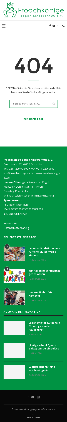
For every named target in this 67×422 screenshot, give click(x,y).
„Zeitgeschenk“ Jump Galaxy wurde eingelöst (44, 346)
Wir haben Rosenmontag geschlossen (45, 272)
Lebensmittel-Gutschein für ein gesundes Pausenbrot (44, 326)
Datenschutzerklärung (16, 228)
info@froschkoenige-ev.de (19, 173)
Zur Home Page (33, 119)
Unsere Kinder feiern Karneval (42, 294)
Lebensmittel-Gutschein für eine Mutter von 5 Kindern (44, 252)
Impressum (10, 223)
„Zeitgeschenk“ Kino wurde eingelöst (42, 368)
